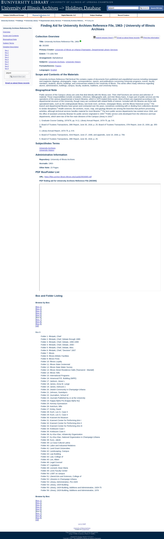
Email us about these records (17, 83)
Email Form (85, 529)
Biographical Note (10, 39)
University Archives (7, 20)
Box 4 (7, 57)
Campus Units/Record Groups (13, 15)
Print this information (150, 38)
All (37, 326)
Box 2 (7, 52)
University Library (32, 20)
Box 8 (7, 66)
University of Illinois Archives (29, 8)
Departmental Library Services (50, 20)
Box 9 (7, 68)
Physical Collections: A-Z (41, 15)
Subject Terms (8, 43)
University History (73, 62)
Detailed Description (11, 47)
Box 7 (7, 64)
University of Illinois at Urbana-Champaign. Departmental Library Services (86, 50)
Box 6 (7, 62)
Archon (80, 537)
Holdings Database (83, 8)
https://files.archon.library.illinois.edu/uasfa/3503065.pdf (68, 177)
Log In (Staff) (82, 524)
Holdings (20, 20)
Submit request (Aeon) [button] (103, 38)
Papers (58, 66)
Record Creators (123, 15)
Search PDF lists (156, 8)
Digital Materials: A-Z (68, 15)
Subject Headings (96, 15)
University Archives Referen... (74, 20)
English (54, 70)
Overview (6, 32)
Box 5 (7, 59)
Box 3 (7, 55)
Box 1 (7, 50)
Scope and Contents (11, 36)
